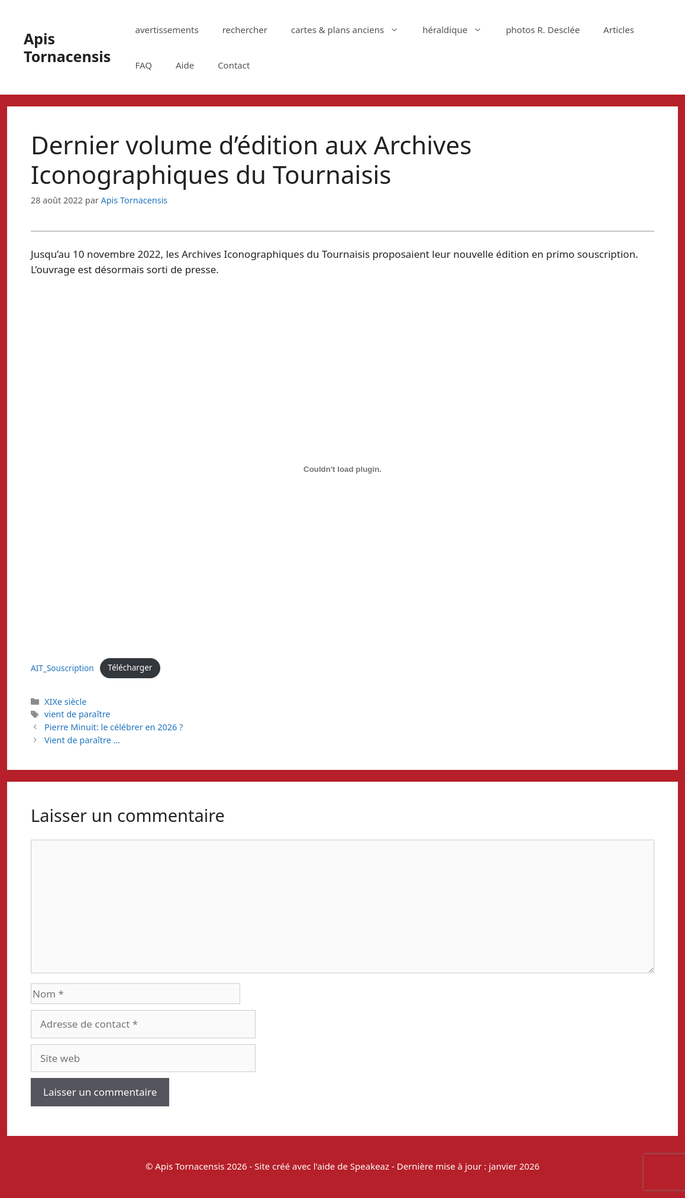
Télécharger (130, 667)
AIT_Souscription (62, 667)
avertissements (166, 29)
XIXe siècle (65, 701)
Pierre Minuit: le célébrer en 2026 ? (113, 727)
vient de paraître (77, 714)
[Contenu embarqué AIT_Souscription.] (342, 469)
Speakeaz (369, 1166)
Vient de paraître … (82, 740)
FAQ (143, 65)
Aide (185, 65)
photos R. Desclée (543, 29)
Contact (234, 65)
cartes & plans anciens (351, 29)
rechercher (244, 29)
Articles (618, 29)
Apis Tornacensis (67, 47)
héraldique (458, 29)
